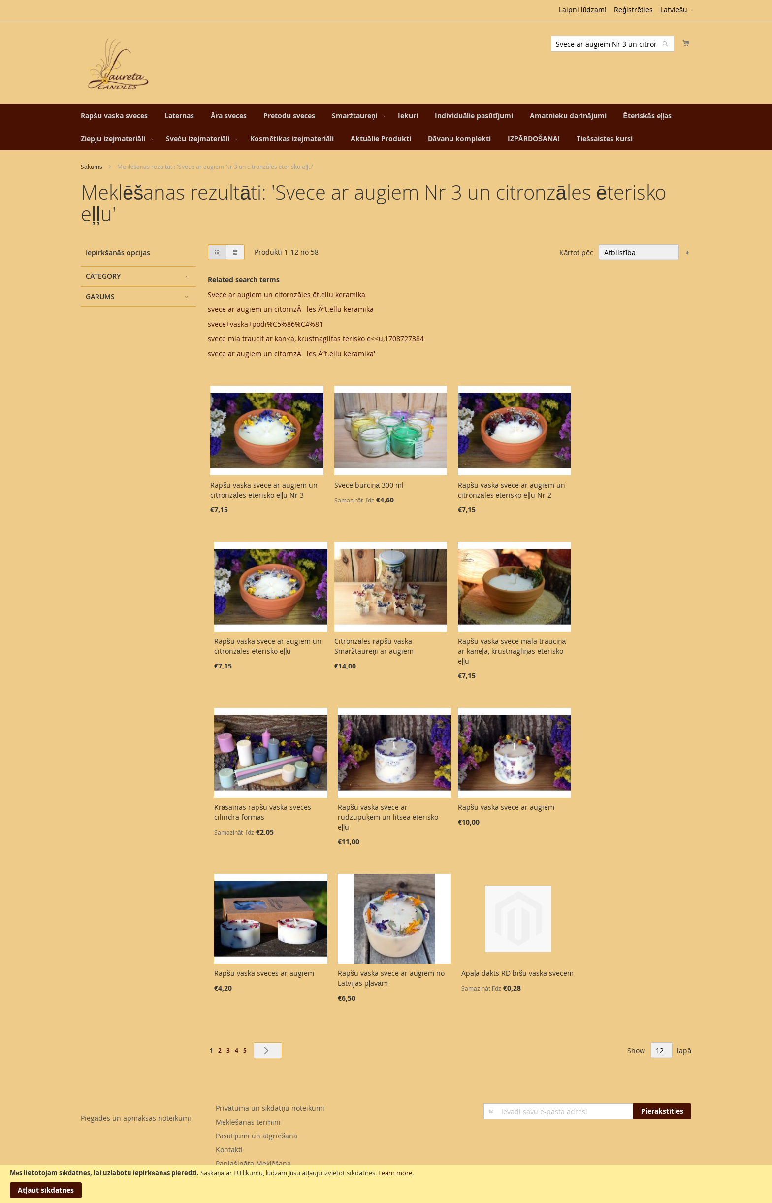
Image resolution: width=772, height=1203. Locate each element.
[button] (677, 10)
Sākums (91, 166)
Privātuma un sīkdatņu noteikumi (270, 1108)
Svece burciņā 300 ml (369, 485)
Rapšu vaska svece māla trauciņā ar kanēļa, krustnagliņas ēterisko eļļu (512, 651)
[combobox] (612, 44)
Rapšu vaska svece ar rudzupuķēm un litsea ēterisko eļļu (388, 817)
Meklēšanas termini (248, 1122)
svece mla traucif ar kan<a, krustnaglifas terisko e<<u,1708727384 (316, 338)
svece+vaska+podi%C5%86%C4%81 (265, 324)
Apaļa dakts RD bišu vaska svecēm (517, 973)
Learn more (395, 1173)
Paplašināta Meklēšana (253, 1163)
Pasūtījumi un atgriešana (257, 1135)
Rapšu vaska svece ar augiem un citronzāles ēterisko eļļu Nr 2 (511, 490)
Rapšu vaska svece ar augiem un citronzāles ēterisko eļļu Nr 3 (264, 490)
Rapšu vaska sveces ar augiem (264, 973)
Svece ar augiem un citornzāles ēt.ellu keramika (286, 294)
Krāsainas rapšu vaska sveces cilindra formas (263, 812)
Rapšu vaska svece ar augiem (506, 807)
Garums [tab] (100, 296)
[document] (386, 1184)
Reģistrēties (633, 9)
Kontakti (229, 1149)
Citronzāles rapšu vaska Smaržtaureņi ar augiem (374, 646)
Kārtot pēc (576, 252)
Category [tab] (103, 276)
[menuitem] (114, 115)
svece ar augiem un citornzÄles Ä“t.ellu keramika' (291, 353)
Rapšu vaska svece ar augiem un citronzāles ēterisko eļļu (268, 646)
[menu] (386, 127)
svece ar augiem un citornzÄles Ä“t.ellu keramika (291, 309)
